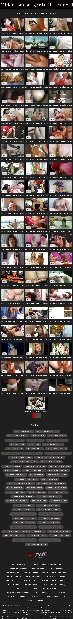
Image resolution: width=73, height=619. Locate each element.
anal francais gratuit (17, 440)
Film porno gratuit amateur (17, 575)
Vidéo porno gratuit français (26, 612)
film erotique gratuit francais (50, 516)
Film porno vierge (61, 558)
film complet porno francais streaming (17, 482)
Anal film (33, 550)
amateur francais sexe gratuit (35, 431)
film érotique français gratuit (24, 508)
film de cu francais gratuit (16, 487)
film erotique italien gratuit (58, 521)
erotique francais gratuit (23, 452)
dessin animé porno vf (58, 448)
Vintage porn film (16, 583)
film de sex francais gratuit (33, 491)
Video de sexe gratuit (55, 583)
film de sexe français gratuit (17, 495)
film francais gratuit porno (37, 529)
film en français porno (57, 495)
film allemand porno (60, 465)
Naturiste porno (38, 554)
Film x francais (31, 558)
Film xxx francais (33, 571)
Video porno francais (28, 579)
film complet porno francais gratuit (46, 478)
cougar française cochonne (34, 444)
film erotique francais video (60, 512)
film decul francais (38, 495)
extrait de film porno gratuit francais (49, 457)
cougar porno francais (15, 448)
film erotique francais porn (13, 512)
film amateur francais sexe (37, 469)
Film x (46, 558)
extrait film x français (62, 461)
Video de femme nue (25, 562)
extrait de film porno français (21, 457)
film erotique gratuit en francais (24, 516)
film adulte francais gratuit (39, 465)
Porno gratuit (40, 566)
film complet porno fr (22, 478)
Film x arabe (34, 583)
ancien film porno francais (37, 440)
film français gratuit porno (61, 529)
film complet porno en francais (56, 474)
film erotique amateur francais (23, 504)
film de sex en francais (11, 491)
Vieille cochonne (54, 571)
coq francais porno (57, 440)
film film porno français (37, 525)
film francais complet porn (59, 525)
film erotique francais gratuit (49, 508)
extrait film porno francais (40, 461)
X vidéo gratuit (57, 554)
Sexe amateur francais (52, 550)
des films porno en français (36, 448)
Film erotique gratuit (17, 587)
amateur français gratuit (13, 431)
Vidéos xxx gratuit (57, 587)
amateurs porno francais (55, 435)
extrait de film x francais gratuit (14, 461)
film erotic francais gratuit (60, 499)
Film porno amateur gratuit (55, 579)
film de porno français (59, 487)
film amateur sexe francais (60, 469)
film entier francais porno (12, 499)
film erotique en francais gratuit (49, 504)
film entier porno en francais (36, 499)
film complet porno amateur (32, 474)
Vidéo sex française (43, 575)
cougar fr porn (16, 444)
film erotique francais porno (36, 512)
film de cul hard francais (38, 487)
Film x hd (15, 571)
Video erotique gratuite (18, 566)
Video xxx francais (17, 554)
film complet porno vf (42, 482)
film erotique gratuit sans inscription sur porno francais (24, 521)
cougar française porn (55, 444)
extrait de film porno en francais (47, 452)
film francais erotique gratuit (13, 529)
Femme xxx (9, 579)
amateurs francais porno (34, 435)
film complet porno (13, 474)
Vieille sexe (63, 575)
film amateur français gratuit (14, 469)
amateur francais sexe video (59, 431)
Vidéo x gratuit (17, 550)
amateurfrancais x (16, 435)
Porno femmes (38, 587)
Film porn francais (47, 562)
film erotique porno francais (14, 525)
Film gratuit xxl (11, 558)
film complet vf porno (61, 482)
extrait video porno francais (15, 465)
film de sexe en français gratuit (58, 491)
